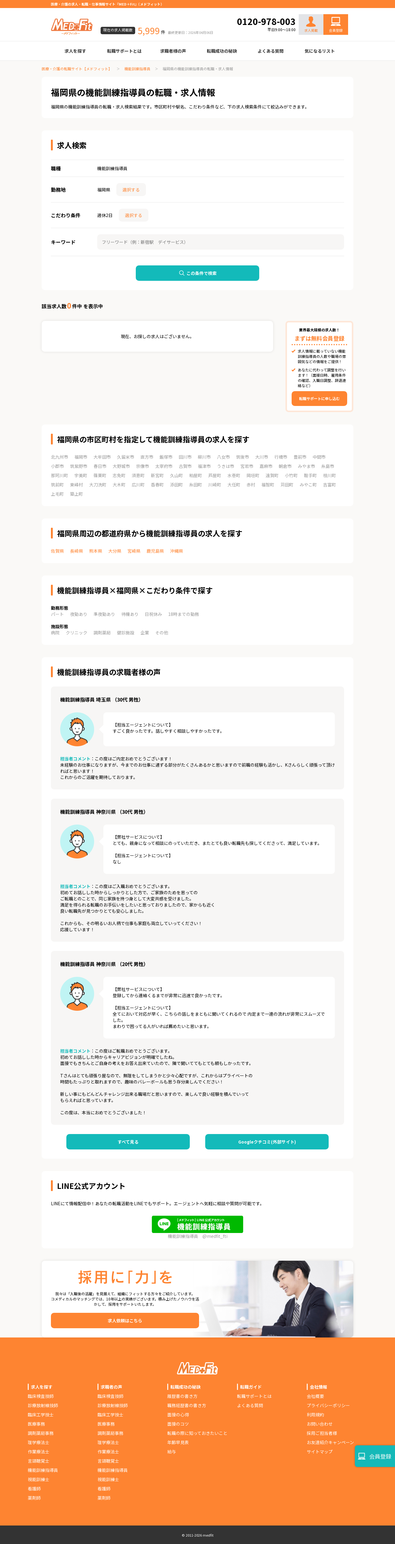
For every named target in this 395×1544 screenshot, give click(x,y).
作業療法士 (38, 1451)
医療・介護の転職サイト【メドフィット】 (77, 68)
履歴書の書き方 (182, 1396)
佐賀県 (57, 551)
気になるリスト (320, 51)
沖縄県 (176, 551)
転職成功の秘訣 (222, 51)
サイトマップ (320, 1451)
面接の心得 (178, 1414)
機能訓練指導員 (137, 68)
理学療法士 (38, 1442)
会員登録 (336, 30)
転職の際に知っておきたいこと (197, 1433)
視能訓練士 (38, 1479)
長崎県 (76, 551)
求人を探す (75, 51)
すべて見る (128, 1142)
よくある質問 (271, 51)
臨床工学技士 (41, 1414)
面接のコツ (178, 1424)
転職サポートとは (124, 51)
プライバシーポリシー (328, 1405)
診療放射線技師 (43, 1405)
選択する (131, 189)
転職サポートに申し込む (319, 398)
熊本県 (95, 551)
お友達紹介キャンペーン (330, 1442)
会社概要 (315, 1396)
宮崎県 (133, 551)
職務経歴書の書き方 (186, 1405)
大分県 (114, 551)
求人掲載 (311, 24)
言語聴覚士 (38, 1461)
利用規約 (315, 1414)
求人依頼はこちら (125, 1320)
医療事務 (36, 1424)
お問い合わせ (329, 9)
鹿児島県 (155, 551)
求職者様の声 (173, 51)
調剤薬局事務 (41, 1433)
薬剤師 (34, 1498)
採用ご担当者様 (322, 1433)
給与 (171, 1451)
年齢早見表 (178, 1442)
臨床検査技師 (41, 1396)
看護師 (34, 1488)
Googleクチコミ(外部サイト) (267, 1142)
